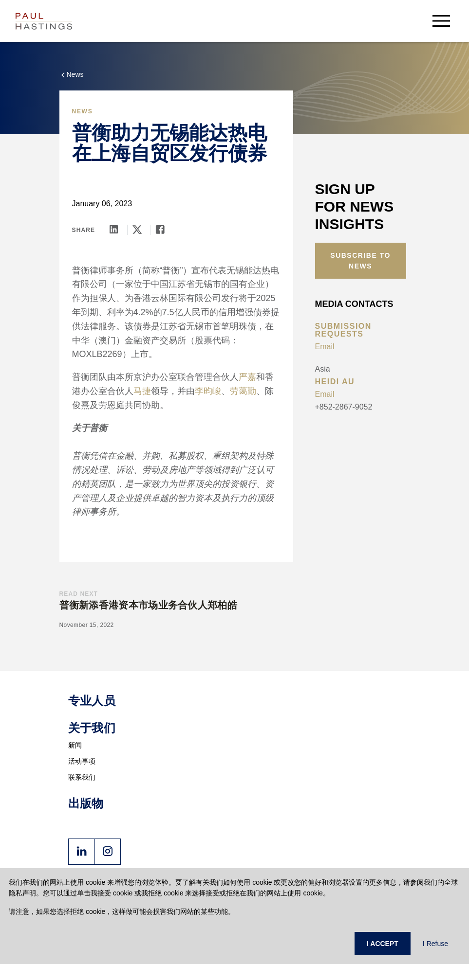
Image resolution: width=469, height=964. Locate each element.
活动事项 (82, 761)
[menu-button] (441, 21)
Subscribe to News (360, 260)
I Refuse (435, 943)
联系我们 (82, 777)
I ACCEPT (382, 943)
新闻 (75, 745)
